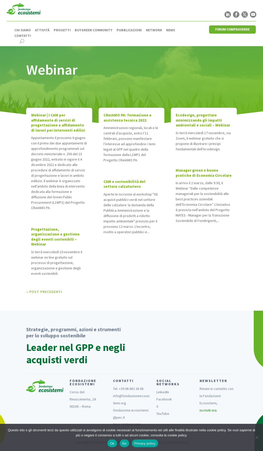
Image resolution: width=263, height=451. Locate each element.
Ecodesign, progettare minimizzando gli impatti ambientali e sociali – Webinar (203, 120)
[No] (256, 437)
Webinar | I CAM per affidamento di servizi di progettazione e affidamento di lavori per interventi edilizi (58, 123)
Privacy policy (145, 443)
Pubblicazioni (129, 30)
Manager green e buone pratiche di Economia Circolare (204, 173)
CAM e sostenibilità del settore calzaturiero (124, 184)
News (170, 30)
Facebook (164, 399)
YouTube (162, 413)
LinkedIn (162, 392)
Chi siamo (22, 30)
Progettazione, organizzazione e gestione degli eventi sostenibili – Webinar (55, 237)
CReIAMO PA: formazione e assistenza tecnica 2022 (128, 118)
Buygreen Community (93, 30)
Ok (112, 443)
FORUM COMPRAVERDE (232, 29)
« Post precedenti (44, 291)
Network (154, 30)
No (124, 443)
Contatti (22, 36)
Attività (42, 30)
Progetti (62, 30)
